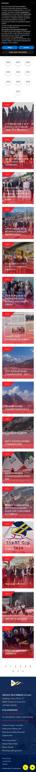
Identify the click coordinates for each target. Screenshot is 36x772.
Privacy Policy (6, 758)
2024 (28, 62)
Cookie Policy (6, 761)
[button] (33, 3)
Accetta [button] (26, 47)
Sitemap (4, 764)
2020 (8, 81)
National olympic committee (12, 725)
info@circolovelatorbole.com (12, 713)
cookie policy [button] (27, 14)
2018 (28, 81)
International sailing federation (13, 732)
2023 (8, 72)
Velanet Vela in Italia (10, 743)
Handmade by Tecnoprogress (11, 768)
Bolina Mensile (7, 747)
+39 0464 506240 (9, 705)
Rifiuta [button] (10, 47)
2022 (18, 72)
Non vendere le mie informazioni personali (14, 29)
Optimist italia (7, 735)
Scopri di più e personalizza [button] (18, 52)
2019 (18, 81)
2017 (18, 91)
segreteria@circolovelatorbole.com (15, 720)
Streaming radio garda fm (12, 750)
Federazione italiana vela (11, 728)
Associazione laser (9, 740)
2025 (18, 62)
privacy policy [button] (19, 37)
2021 (28, 72)
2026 (8, 62)
